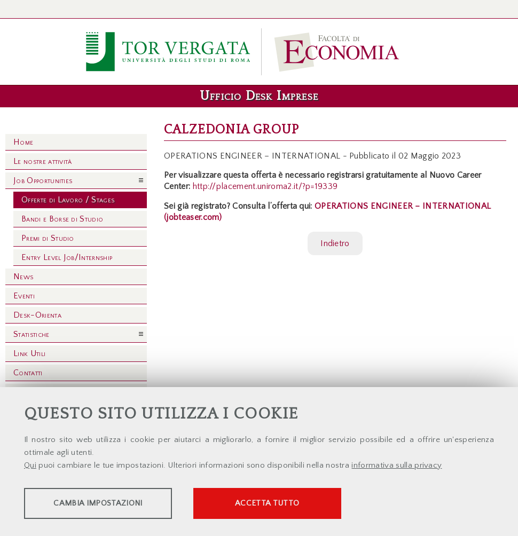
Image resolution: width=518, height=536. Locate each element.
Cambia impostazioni (108, 504)
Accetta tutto (300, 504)
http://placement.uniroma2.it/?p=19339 (265, 186)
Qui (30, 466)
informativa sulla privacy (396, 466)
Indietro (335, 243)
